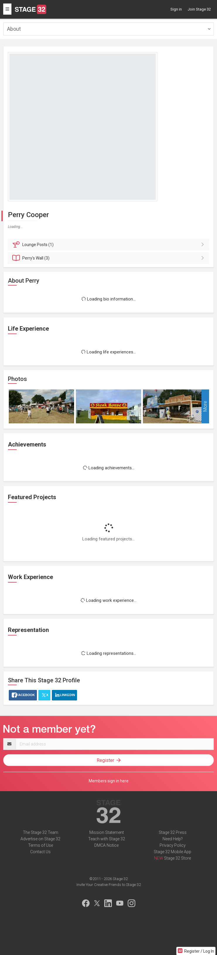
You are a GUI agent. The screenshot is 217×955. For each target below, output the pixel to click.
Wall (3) (109, 258)
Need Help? (173, 839)
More (205, 406)
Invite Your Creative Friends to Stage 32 (108, 884)
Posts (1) (109, 244)
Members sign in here (109, 781)
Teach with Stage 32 (106, 839)
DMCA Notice (106, 845)
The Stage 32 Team (40, 832)
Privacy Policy (173, 845)
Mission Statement (106, 832)
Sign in (176, 9)
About (14, 29)
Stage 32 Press (173, 832)
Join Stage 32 (199, 9)
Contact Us (40, 851)
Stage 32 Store (177, 858)
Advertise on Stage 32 (40, 839)
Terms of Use (40, 845)
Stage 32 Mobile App (172, 851)
